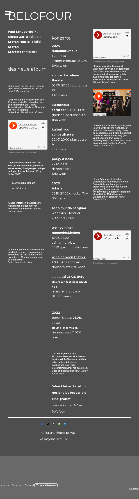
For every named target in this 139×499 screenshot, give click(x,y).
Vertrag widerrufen (46, 485)
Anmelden (134, 488)
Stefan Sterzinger (14, 152)
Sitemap (29, 485)
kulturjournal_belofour (115, 62)
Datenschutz (17, 485)
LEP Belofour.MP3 (29, 152)
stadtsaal (59, 276)
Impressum (5, 485)
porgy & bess (62, 317)
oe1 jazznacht (112, 263)
